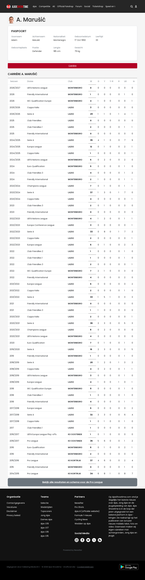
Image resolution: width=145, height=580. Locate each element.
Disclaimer (12, 511)
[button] (131, 6)
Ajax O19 (45, 523)
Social (86, 6)
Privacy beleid (13, 515)
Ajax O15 (45, 536)
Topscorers (46, 511)
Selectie (45, 503)
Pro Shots (79, 507)
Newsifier (79, 503)
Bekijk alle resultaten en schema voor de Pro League (72, 482)
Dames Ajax (46, 519)
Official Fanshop (63, 6)
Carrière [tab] (72, 65)
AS (54, 6)
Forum (79, 6)
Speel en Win (111, 6)
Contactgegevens (16, 503)
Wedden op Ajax (83, 523)
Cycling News (81, 519)
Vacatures (12, 507)
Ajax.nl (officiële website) (87, 511)
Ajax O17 (45, 527)
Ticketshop (97, 6)
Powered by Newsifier (72, 550)
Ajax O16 (45, 531)
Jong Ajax (45, 515)
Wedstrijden (46, 507)
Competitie (43, 6)
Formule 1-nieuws (83, 515)
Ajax (34, 6)
